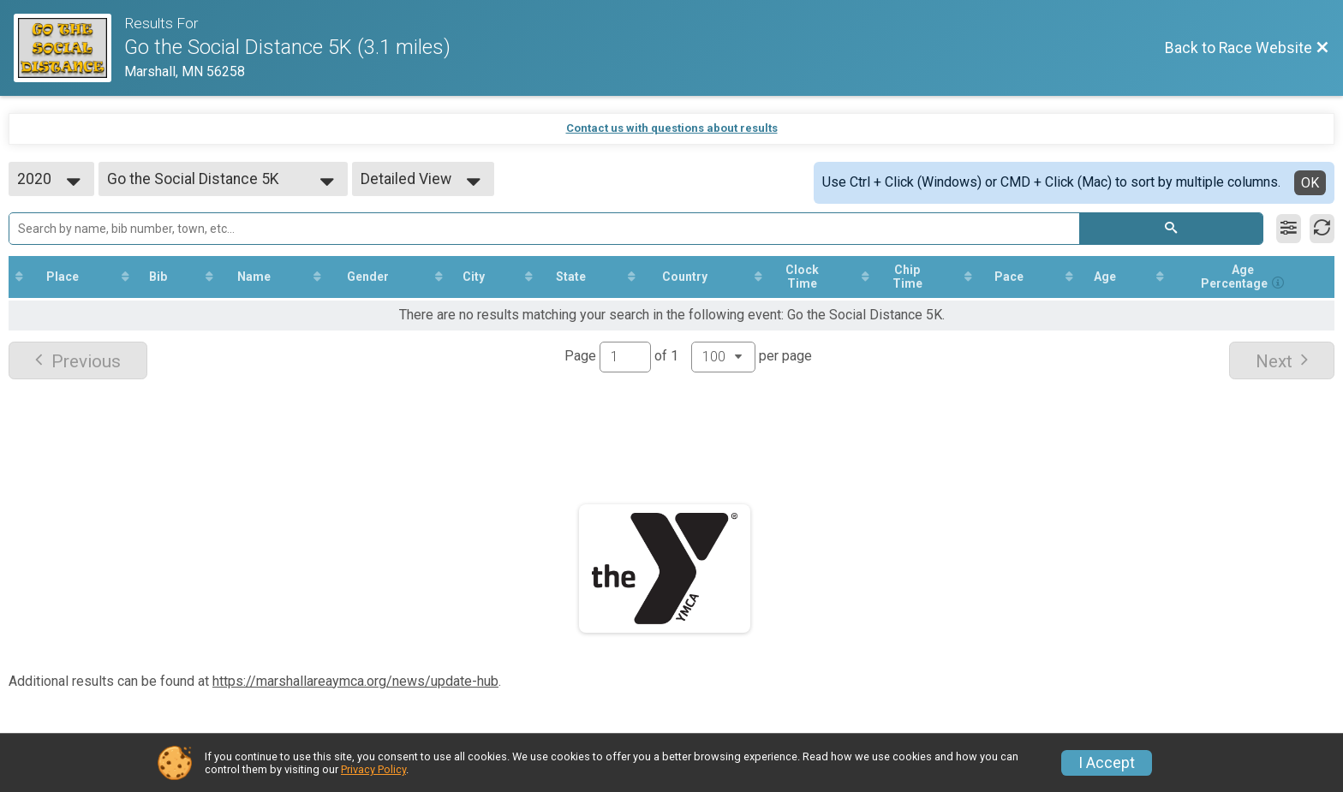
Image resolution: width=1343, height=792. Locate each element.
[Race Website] (69, 48)
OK (1310, 183)
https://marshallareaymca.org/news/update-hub (355, 681)
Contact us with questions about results (672, 128)
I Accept (1106, 762)
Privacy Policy (373, 769)
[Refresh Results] (1322, 228)
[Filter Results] (1288, 228)
